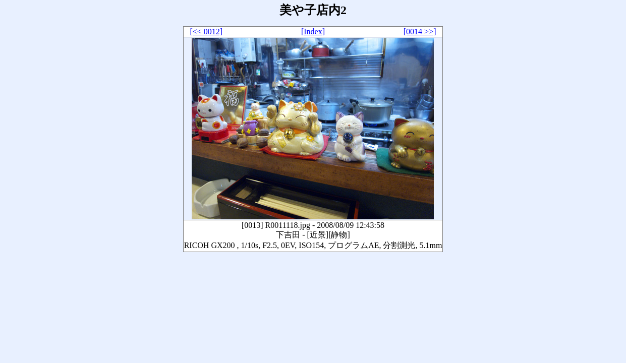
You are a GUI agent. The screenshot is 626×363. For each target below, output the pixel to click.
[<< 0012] (206, 31)
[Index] (313, 31)
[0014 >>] (420, 31)
